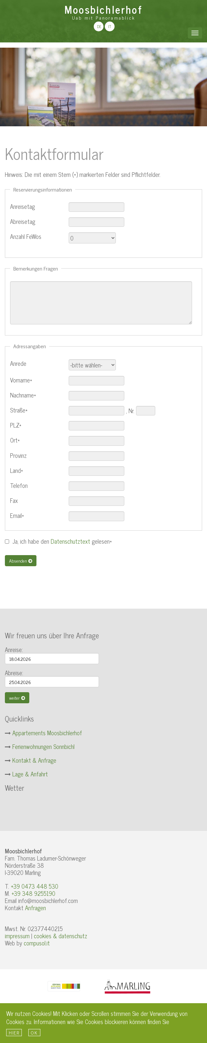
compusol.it (37, 943)
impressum (17, 936)
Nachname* (23, 395)
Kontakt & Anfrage (34, 760)
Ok (34, 1032)
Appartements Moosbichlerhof (47, 733)
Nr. (131, 410)
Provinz (18, 455)
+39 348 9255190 (33, 893)
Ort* (15, 440)
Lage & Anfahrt (30, 774)
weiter (17, 697)
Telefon (19, 485)
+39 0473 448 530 (34, 886)
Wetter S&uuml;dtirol (54, 806)
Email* (17, 515)
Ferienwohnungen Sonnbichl (43, 746)
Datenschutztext (70, 541)
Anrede (18, 363)
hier (14, 1032)
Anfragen (35, 907)
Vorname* (21, 380)
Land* (16, 470)
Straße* (19, 410)
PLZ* (15, 425)
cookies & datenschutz (60, 936)
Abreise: (14, 672)
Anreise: (14, 649)
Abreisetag (22, 221)
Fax (14, 500)
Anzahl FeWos (25, 236)
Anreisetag (22, 206)
